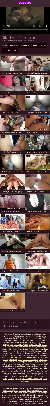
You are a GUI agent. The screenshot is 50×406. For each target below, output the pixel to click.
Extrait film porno (40, 401)
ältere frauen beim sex (16, 374)
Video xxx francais (22, 343)
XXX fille (21, 355)
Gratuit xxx (28, 353)
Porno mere (41, 362)
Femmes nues (9, 343)
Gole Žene (7, 368)
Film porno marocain (21, 364)
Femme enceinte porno (27, 347)
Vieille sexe (8, 336)
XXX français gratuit (16, 399)
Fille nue (22, 391)
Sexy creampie (39, 46)
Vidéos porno (7, 364)
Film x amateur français (34, 395)
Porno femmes (31, 355)
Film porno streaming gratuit (14, 334)
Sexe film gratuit (25, 389)
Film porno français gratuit (18, 349)
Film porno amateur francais (12, 357)
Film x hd (37, 340)
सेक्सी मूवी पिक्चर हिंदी (28, 376)
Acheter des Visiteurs (35, 404)
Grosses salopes (32, 397)
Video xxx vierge (30, 357)
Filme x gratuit (13, 366)
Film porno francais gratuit (22, 401)
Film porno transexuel (27, 362)
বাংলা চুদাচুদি (13, 371)
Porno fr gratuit (25, 351)
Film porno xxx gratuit (25, 3)
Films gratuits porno (40, 389)
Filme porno (42, 355)
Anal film (14, 347)
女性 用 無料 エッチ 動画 (32, 379)
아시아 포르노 (26, 368)
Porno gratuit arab (18, 397)
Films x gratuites (29, 393)
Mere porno (43, 360)
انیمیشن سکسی (14, 379)
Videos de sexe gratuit (10, 389)
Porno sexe (25, 46)
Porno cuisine (27, 340)
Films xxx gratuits (9, 355)
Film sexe (6, 347)
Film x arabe (41, 334)
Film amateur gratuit (10, 391)
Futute (35, 368)
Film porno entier (40, 366)
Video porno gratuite (33, 336)
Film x (44, 340)
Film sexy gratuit (40, 353)
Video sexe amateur (36, 349)
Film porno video (26, 366)
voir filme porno (10, 51)
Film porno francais (30, 360)
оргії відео (15, 368)
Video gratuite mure (16, 353)
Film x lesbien (36, 338)
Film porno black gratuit (19, 345)
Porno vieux (30, 334)
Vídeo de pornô (24, 371)
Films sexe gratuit (15, 360)
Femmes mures (19, 336)
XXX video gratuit (23, 338)
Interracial (13, 46)
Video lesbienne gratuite (38, 345)
